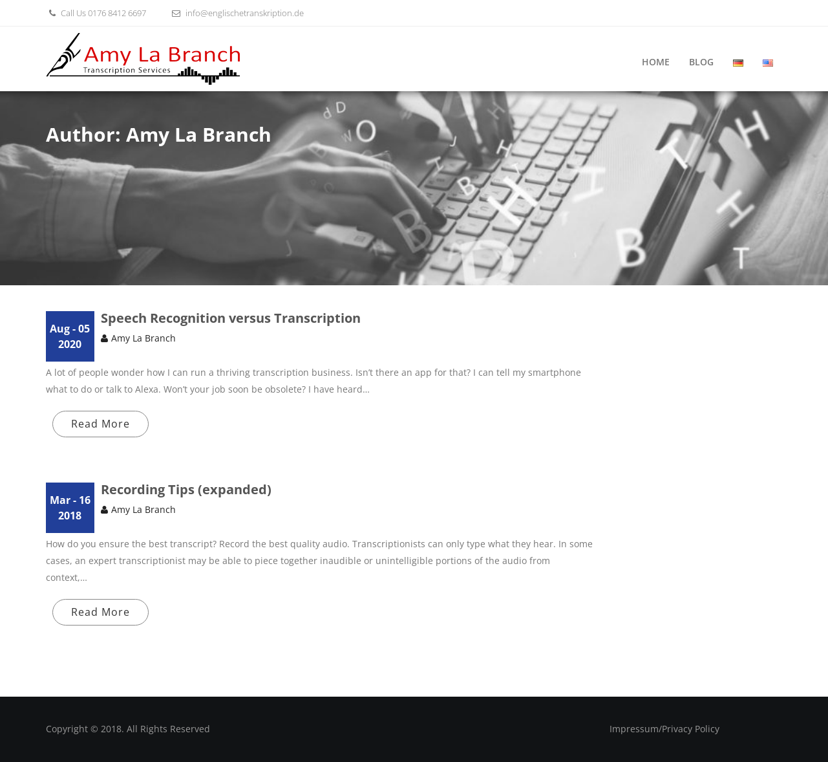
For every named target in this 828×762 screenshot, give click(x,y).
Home (656, 62)
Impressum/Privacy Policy (664, 729)
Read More (100, 424)
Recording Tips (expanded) (186, 489)
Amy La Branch (143, 338)
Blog (701, 62)
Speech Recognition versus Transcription (231, 318)
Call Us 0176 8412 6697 (96, 13)
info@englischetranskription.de (236, 13)
